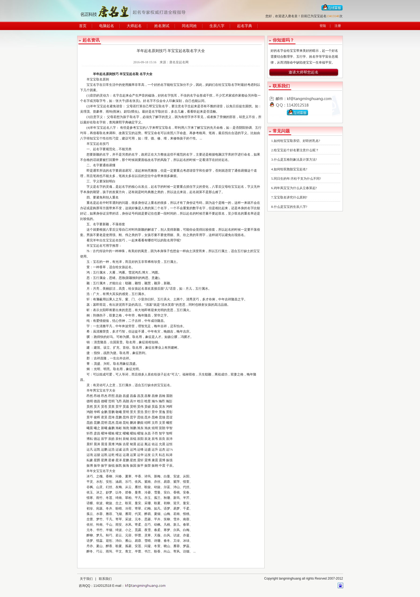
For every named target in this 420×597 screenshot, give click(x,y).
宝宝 (176, 85)
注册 (338, 26)
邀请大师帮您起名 (303, 72)
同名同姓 (189, 26)
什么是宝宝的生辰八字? (290, 207)
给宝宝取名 (226, 85)
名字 (143, 74)
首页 (83, 26)
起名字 (98, 149)
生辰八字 (216, 26)
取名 (133, 117)
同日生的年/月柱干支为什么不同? (297, 178)
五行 (258, 128)
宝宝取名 (96, 79)
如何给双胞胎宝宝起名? (290, 169)
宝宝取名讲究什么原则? (290, 197)
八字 (113, 128)
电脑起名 (106, 26)
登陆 (323, 26)
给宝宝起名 (236, 187)
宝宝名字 (93, 85)
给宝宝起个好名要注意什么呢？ (296, 150)
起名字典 (244, 26)
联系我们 (105, 579)
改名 (151, 160)
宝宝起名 (129, 74)
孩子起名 (163, 374)
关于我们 (86, 579)
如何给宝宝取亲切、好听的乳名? (297, 141)
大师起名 (134, 26)
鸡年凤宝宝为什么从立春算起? (295, 188)
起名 (102, 74)
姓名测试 (161, 26)
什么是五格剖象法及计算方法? (295, 159)
